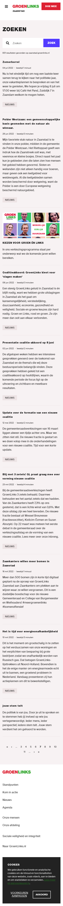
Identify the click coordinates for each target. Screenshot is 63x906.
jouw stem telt (13, 705)
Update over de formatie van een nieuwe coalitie (30, 414)
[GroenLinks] (26, 6)
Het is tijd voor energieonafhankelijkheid (30, 631)
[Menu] (6, 6)
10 (56, 746)
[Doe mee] (50, 6)
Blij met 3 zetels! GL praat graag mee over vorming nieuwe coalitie (31, 476)
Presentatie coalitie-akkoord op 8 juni (28, 342)
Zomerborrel (11, 62)
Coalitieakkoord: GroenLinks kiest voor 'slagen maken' (29, 274)
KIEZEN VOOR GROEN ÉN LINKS (23, 242)
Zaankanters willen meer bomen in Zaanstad (26, 563)
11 (25, 751)
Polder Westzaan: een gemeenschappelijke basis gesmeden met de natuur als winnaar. (31, 123)
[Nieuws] (10, 104)
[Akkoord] (42, 894)
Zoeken (17, 43)
